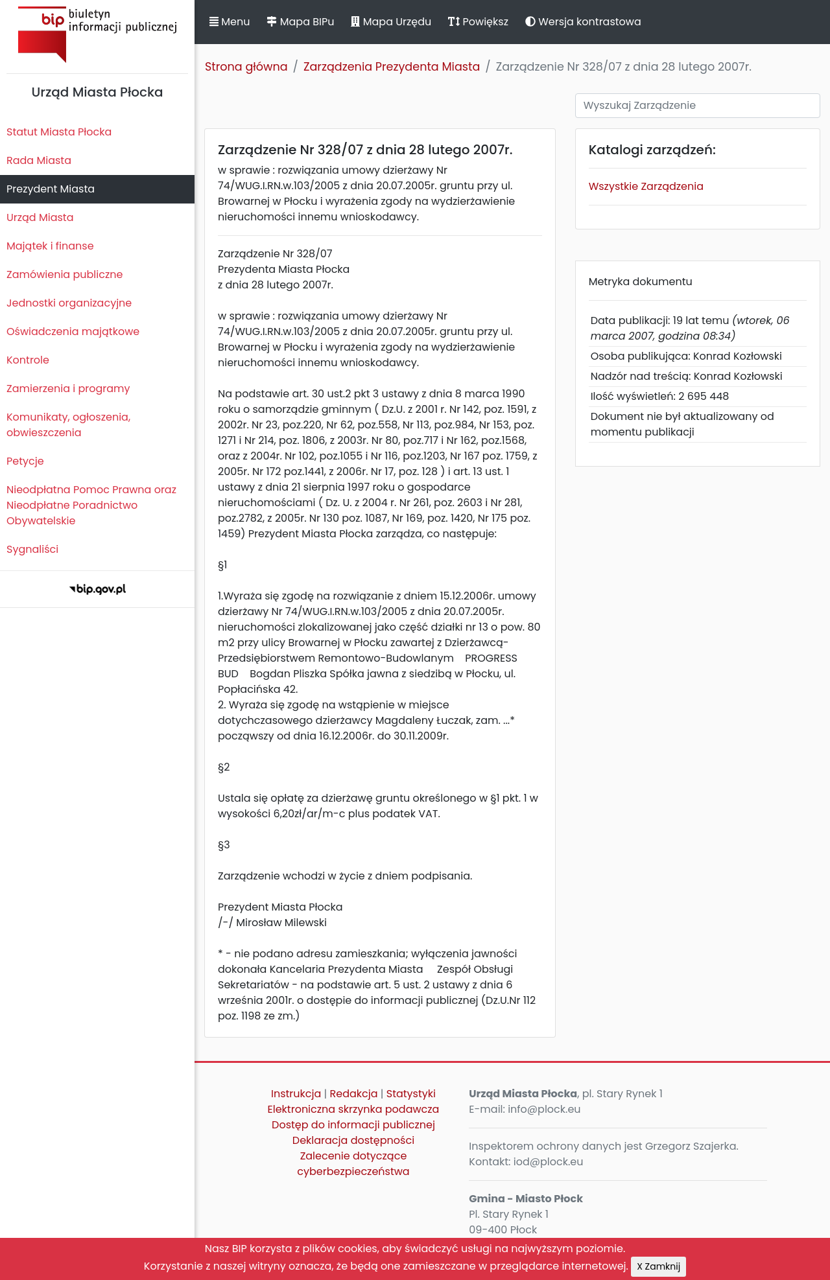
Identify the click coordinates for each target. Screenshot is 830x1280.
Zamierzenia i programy (68, 388)
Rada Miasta (38, 160)
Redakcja (354, 1093)
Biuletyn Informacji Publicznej (97, 34)
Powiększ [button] (478, 21)
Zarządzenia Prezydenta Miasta (391, 67)
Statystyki (411, 1093)
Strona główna (246, 67)
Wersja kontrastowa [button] (583, 21)
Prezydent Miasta (50, 188)
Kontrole (27, 360)
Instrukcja (296, 1093)
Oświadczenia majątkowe (72, 331)
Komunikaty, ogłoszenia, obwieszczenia (68, 425)
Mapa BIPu (300, 21)
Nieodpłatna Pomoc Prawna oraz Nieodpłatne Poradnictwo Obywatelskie (91, 505)
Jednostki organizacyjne (69, 303)
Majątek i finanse (50, 246)
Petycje (25, 461)
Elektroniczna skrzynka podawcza (354, 1109)
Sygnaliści (32, 549)
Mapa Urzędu (391, 21)
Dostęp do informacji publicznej (353, 1124)
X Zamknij (658, 1266)
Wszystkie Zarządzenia (646, 186)
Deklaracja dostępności (353, 1140)
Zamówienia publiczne (64, 274)
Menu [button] (229, 21)
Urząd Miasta (39, 217)
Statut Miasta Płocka (59, 131)
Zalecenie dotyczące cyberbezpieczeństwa (353, 1163)
